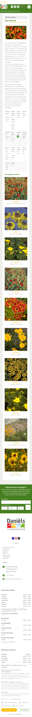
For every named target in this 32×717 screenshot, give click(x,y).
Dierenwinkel (6, 549)
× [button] (30, 664)
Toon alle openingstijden (8, 642)
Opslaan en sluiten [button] (9, 710)
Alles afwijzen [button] (24, 710)
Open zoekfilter (11, 17)
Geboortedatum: (5, 505)
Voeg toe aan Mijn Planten (19, 22)
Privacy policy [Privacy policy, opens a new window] (16, 699)
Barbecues (5, 552)
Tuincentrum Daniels (8, 547)
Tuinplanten (6, 550)
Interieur (5, 553)
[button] (16, 714)
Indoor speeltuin (7, 555)
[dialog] (16, 690)
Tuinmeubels (6, 556)
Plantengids (6, 558)
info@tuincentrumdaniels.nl (13, 579)
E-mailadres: (5, 499)
